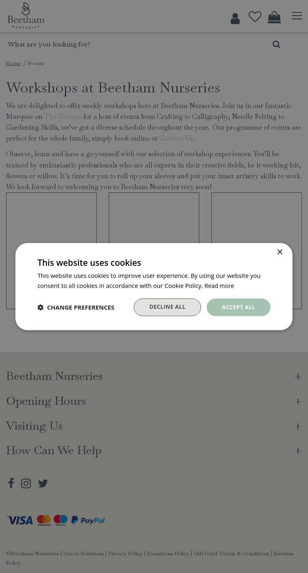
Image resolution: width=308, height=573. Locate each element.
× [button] (280, 252)
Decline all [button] (166, 307)
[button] (75, 307)
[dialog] (154, 286)
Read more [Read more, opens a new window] (220, 285)
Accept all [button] (238, 307)
